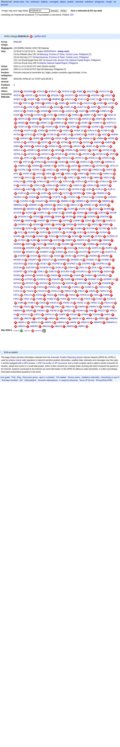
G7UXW (96, 314)
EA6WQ (17, 279)
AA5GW (44, 111)
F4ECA (81, 291)
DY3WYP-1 (19, 271)
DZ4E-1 (40, 271)
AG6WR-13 (48, 166)
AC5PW (41, 130)
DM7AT (39, 244)
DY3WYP (107, 267)
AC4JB (17, 130)
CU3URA (99, 197)
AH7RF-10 (27, 174)
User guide (5, 377)
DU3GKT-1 (31, 252)
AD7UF (75, 142)
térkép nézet (18, 2)
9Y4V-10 (26, 103)
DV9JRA (93, 256)
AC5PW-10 (54, 130)
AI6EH (96, 177)
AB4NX (99, 119)
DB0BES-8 (80, 201)
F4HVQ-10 (84, 295)
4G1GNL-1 (55, 95)
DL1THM (90, 228)
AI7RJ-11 (54, 181)
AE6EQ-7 (83, 150)
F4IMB (106, 295)
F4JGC (99, 299)
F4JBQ (39, 299)
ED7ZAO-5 (57, 283)
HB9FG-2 (49, 322)
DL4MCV (40, 236)
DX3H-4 (71, 267)
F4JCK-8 (88, 299)
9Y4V (16, 103)
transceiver (62, 363)
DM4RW (17, 244)
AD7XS (86, 142)
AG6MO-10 (110, 162)
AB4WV (32, 123)
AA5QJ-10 (69, 111)
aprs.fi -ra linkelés (47, 377)
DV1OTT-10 (110, 252)
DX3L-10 (83, 267)
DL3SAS (91, 232)
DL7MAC (22, 240)
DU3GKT (18, 252)
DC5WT (29, 213)
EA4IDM (65, 275)
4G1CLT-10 (104, 91)
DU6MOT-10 (45, 252)
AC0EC (84, 123)
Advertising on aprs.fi (110, 377)
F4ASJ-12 (55, 291)
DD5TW (102, 213)
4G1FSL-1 (29, 95)
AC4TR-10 (28, 130)
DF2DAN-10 (23, 217)
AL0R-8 (55, 193)
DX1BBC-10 (91, 260)
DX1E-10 (32, 264)
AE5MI (58, 150)
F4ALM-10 (42, 291)
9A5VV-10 (69, 99)
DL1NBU (78, 228)
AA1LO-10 (88, 103)
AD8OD (27, 146)
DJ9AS (88, 220)
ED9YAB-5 (82, 283)
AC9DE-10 (78, 134)
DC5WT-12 (56, 213)
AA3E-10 (31, 107)
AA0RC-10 (74, 103)
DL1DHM (41, 228)
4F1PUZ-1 (52, 91)
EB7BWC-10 (93, 279)
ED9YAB (70, 283)
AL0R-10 (99, 189)
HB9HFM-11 (111, 322)
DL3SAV (103, 232)
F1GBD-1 (76, 287)
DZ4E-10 (53, 271)
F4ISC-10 (28, 299)
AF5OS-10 (106, 158)
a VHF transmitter (44, 363)
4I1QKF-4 (32, 99)
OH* (72, 15)
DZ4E (30, 271)
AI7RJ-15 (79, 181)
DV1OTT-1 (96, 252)
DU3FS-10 (96, 248)
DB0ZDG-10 (32, 209)
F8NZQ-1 (68, 310)
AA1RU (100, 103)
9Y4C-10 (82, 99)
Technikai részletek (9, 380)
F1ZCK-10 (103, 287)
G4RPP (62, 314)
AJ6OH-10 (50, 185)
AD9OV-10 (39, 146)
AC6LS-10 (91, 130)
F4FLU (17, 295)
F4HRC (61, 295)
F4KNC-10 (67, 303)
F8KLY (58, 307)
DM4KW (106, 240)
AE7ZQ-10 (100, 154)
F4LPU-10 (108, 303)
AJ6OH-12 (77, 185)
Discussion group (30, 377)
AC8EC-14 (65, 134)
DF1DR (113, 213)
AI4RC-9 (81, 174)
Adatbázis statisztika (90, 377)
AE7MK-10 (73, 154)
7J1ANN (44, 99)
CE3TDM (44, 197)
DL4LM (28, 236)
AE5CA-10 (18, 150)
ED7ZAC (17, 283)
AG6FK (97, 162)
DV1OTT (83, 252)
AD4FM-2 (24, 138)
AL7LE (66, 193)
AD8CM (97, 142)
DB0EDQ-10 (19, 205)
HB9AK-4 (90, 318)
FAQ (13, 377)
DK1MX (36, 224)
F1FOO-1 (52, 287)
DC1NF (71, 209)
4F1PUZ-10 (67, 91)
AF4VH (54, 158)
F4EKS (92, 291)
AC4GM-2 (95, 127)
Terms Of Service (86, 380)
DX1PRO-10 (101, 264)
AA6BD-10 (104, 111)
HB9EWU (113, 318)
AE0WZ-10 (53, 146)
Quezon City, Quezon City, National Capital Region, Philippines (73, 60)
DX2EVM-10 (45, 267)
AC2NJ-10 (49, 127)
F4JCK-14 (75, 299)
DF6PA (58, 217)
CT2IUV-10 (86, 197)
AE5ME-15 (46, 150)
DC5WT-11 (42, 213)
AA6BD (92, 111)
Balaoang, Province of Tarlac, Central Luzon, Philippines (64, 54)
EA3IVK (28, 275)
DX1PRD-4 (87, 264)
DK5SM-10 (82, 224)
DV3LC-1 (46, 256)
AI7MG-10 (41, 181)
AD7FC (44, 142)
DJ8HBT (76, 220)
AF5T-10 (26, 162)
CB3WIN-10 (101, 193)
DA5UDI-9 (39, 201)
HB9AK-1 (63, 318)
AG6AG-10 (85, 162)
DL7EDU (99, 236)
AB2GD (35, 119)
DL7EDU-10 (112, 236)
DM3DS (94, 240)
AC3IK (73, 127)
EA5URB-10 (102, 275)
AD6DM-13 (87, 138)
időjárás (44, 2)
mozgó (109, 2)
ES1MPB (106, 283)
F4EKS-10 (104, 291)
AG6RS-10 (22, 166)
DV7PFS (81, 256)
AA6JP (17, 115)
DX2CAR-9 (31, 267)
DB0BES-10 (66, 201)
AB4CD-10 (86, 119)
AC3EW (62, 127)
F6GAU (27, 307)
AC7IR (39, 134)
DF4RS (47, 217)
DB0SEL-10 (89, 205)
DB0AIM (52, 201)
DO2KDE (18, 248)
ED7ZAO (44, 283)
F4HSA (72, 295)
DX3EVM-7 (27, 331)
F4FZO (39, 295)
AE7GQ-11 (18, 154)
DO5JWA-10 (46, 248)
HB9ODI (70, 326)
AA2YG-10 (18, 107)
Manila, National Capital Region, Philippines (59, 63)
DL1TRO (102, 228)
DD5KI (91, 213)
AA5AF (94, 107)
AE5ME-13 (32, 150)
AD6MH (99, 138)
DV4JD (57, 256)
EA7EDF (29, 279)
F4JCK (63, 299)
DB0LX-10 (74, 205)
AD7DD (111, 138)
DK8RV (106, 224)
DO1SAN (78, 244)
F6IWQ (47, 307)
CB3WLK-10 (19, 197)
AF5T (16, 162)
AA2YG (111, 103)
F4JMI (20, 303)
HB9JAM (46, 326)
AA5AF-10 (105, 107)
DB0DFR (94, 201)
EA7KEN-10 (42, 279)
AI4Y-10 (17, 177)
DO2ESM (103, 244)
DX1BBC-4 (106, 260)
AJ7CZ (51, 189)
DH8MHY (54, 220)
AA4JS (56, 107)
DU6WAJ (59, 252)
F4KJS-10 (54, 303)
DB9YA (60, 209)
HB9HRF (34, 326)
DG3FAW (91, 217)
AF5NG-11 (93, 158)
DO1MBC (65, 244)
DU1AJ (71, 248)
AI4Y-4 (50, 177)
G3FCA (37, 314)
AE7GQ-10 (107, 150)
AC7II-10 (28, 134)
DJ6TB (66, 220)
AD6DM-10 (73, 138)
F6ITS (37, 307)
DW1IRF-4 (33, 260)
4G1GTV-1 (69, 95)
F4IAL (96, 295)
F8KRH (81, 307)
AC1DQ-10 (36, 127)
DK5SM (69, 224)
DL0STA (29, 228)
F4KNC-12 (95, 303)
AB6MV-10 (58, 123)
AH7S (39, 174)
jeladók (70, 2)
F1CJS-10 (28, 287)
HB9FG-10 (35, 322)
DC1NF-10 (83, 209)
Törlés (63, 11)
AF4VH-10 (65, 158)
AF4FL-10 (28, 158)
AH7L (16, 174)
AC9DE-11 (92, 134)
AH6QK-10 (97, 170)
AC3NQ (83, 127)
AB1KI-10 (112, 115)
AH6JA (74, 170)
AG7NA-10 (100, 166)
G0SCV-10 (24, 314)
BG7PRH (77, 193)
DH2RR (17, 220)
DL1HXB (66, 228)
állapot (63, 2)
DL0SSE (17, 228)
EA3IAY (107, 271)
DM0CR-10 (82, 240)
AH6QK (84, 170)
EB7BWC (79, 279)
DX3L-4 (95, 267)
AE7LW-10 (32, 154)
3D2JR (17, 91)
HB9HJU (22, 326)
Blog (19, 377)
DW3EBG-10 (76, 260)
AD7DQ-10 (32, 142)
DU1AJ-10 (82, 248)
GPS (26, 363)
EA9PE (67, 279)
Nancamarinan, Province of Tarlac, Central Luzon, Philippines (62, 57)
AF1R (112, 154)
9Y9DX (38, 103)
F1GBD (64, 287)
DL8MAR (45, 240)
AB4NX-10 (111, 119)
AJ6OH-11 (64, 185)
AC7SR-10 (51, 134)
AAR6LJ (75, 115)
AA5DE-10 (31, 111)
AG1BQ (50, 162)
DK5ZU (95, 224)
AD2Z (104, 134)
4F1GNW (28, 91)
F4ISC (16, 299)
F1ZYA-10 (18, 291)
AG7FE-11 (62, 166)
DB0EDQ (106, 201)
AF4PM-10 (41, 158)
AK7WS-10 (77, 189)
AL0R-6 (44, 193)
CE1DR (32, 197)
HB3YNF (28, 318)
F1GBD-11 (89, 287)
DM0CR (69, 240)
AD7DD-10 (18, 142)
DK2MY (47, 224)
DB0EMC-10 (34, 205)
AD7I (54, 142)
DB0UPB (103, 205)
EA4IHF (77, 275)
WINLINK (18, 42)
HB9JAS (58, 326)
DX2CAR (18, 267)
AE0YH (65, 146)
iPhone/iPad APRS (104, 380)
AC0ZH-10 (22, 127)
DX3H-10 (59, 267)
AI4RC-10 (69, 174)
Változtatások (30, 380)
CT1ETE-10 (57, 197)
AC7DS (17, 134)
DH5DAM (29, 220)
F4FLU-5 (28, 295)
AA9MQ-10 (62, 115)
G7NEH (84, 314)
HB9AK (52, 318)
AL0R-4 (33, 193)
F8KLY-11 (70, 307)
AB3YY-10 (73, 119)
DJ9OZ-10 (110, 220)
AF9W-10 (38, 162)
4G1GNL (42, 95)
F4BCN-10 (69, 291)
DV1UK (34, 256)
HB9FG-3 (61, 322)
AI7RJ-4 (91, 181)
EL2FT (95, 283)
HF (56, 363)
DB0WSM (18, 209)
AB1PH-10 (22, 119)
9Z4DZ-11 (49, 103)
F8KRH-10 (94, 307)
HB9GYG (85, 322)
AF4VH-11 (79, 158)
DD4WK (80, 213)
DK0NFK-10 (23, 224)
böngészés (99, 2)
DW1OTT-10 (47, 260)
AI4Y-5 (60, 177)
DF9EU (80, 217)
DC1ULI (95, 209)
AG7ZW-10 (23, 170)
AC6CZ (66, 130)
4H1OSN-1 (96, 95)
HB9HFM (98, 322)
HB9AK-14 (76, 318)
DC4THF (17, 213)
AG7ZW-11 (37, 170)
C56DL (89, 193)
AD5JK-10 (59, 138)
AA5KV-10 (56, 111)
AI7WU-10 (103, 181)
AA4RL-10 (68, 107)
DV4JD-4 (69, 256)
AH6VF (109, 170)
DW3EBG (62, 260)
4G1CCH (91, 91)
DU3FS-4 (109, 248)
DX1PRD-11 (72, 264)
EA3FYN (96, 271)
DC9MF (69, 213)
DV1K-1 (71, 252)
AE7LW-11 (46, 154)
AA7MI (27, 115)
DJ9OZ (99, 220)
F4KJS (42, 303)
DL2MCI (31, 232)
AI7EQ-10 (18, 181)
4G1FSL (17, 95)
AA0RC (62, 103)
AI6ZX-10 (107, 177)
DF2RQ (36, 217)
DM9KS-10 (52, 244)
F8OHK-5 (80, 310)
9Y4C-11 (94, 99)
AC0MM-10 (97, 123)
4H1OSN (83, 95)
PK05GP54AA (50, 51)
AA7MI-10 (38, 115)
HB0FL (17, 318)
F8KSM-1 (41, 310)
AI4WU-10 (94, 174)
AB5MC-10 (45, 123)
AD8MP (108, 142)
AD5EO (47, 138)
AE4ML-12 (104, 146)
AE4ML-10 (90, 146)
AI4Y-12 (39, 177)
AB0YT (100, 115)
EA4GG (54, 275)
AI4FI (58, 174)
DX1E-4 (43, 264)
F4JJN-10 (111, 299)
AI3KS (48, 174)
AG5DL (72, 162)
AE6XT (95, 150)
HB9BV (101, 318)
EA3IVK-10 (41, 275)
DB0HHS (48, 205)
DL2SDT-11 (56, 232)
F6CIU (16, 307)
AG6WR (35, 166)
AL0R (88, 189)
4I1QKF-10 (18, 99)
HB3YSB (40, 318)
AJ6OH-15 (91, 185)
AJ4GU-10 (24, 185)
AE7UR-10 (87, 154)
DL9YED (57, 240)
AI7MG (29, 181)
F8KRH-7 (107, 307)
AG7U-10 (114, 166)
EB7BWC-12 (109, 279)
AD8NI (16, 146)
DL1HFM (54, 228)
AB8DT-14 (72, 123)
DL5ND (75, 236)
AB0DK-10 (88, 115)
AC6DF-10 (78, 130)
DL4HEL (17, 236)
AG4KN (61, 162)
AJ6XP (29, 189)
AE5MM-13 (70, 150)
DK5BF (58, 224)
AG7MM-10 (86, 166)
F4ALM (30, 291)
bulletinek (89, 2)
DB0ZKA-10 (47, 209)
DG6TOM (104, 217)
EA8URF (56, 279)
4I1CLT (108, 95)
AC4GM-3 (108, 127)
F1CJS (17, 287)
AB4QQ (21, 123)
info (27, 2)
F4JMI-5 (31, 303)
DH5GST (41, 220)
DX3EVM (16, 331)
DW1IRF (105, 256)
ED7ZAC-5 (30, 283)
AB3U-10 (60, 119)
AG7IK (74, 166)
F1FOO (40, 287)
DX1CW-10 (18, 264)
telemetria (35, 2)
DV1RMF (22, 256)
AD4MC (36, 138)
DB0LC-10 (61, 205)
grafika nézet (40, 36)
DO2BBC (91, 244)
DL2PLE (43, 232)
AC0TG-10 (111, 123)
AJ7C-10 (40, 189)
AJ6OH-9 (18, 189)
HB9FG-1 (22, 322)
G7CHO (73, 314)
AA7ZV (50, 115)
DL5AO (52, 236)
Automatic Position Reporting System (67, 357)
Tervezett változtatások (48, 380)
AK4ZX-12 (63, 189)
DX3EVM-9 (38, 331)
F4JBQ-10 (51, 299)
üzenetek (79, 2)
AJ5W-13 (38, 185)
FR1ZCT (101, 310)
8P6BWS (56, 99)
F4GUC (50, 295)
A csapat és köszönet (68, 380)
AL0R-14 (22, 193)
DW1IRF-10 (19, 260)
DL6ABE (86, 236)
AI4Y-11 (28, 177)
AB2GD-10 (47, 119)
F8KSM (29, 310)
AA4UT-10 (81, 107)
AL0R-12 (111, 189)
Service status (74, 377)
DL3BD (69, 232)
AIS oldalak (61, 377)
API (21, 380)
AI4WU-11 (107, 174)
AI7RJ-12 (67, 181)
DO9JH (60, 248)
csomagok (53, 2)
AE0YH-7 (77, 146)
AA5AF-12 (18, 111)
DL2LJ (21, 232)
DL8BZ (33, 240)
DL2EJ (114, 228)
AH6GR (63, 170)
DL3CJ (80, 232)
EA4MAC (89, 275)
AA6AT (82, 111)
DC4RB (107, 209)
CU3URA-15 (25, 201)
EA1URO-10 (66, 271)
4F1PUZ (40, 91)
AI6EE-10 (85, 177)
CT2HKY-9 (72, 197)
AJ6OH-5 (104, 185)
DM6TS (28, 244)
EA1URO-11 (82, 271)
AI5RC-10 (72, 177)
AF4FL (16, 158)
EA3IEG (17, 275)
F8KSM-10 (54, 310)
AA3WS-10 (44, 107)
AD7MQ (64, 142)
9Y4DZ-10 (107, 99)
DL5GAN (63, 236)
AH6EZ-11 (50, 170)
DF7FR (69, 217)
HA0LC (107, 314)
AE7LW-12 (59, 154)
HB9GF (73, 322)
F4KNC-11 (81, 303)
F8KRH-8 (18, 310)
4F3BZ (79, 91)
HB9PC (81, 326)
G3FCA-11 (49, 314)
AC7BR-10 (105, 130)
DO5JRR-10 (31, 248)
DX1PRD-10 (57, 264)
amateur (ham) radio (17, 360)
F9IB (91, 310)
